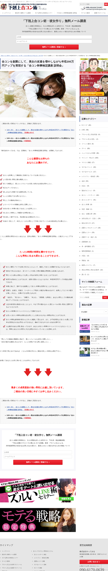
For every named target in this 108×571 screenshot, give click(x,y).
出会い (84, 187)
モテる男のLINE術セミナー (43, 13)
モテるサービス (87, 172)
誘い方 (84, 277)
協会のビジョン (87, 191)
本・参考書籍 (86, 248)
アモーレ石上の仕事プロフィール (12, 564)
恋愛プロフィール (100, 13)
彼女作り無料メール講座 (23, 13)
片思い (84, 258)
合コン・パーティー (88, 196)
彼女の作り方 (86, 224)
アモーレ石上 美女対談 (89, 134)
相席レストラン (87, 267)
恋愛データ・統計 (88, 239)
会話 (83, 182)
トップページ (6, 13)
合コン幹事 (85, 205)
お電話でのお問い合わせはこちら (89, 566)
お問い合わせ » (94, 562)
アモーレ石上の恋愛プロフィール (12, 568)
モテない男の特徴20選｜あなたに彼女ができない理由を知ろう (99, 353)
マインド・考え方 (88, 158)
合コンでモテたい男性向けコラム (43, 551)
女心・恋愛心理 (87, 215)
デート (84, 149)
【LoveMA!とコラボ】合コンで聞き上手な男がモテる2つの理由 (99, 329)
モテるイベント (87, 168)
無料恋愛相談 (86, 253)
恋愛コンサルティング (89, 229)
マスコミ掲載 (86, 163)
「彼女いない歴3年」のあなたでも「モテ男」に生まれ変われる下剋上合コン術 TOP (21, 55)
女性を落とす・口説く (89, 220)
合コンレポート (87, 201)
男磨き (84, 262)
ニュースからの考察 (88, 153)
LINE (83, 130)
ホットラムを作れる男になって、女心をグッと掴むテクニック (99, 341)
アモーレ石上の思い (88, 139)
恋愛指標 (85, 243)
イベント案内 (86, 144)
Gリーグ (84, 125)
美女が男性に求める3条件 (90, 272)
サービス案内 (85, 13)
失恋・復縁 (85, 210)
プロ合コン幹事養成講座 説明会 (67, 13)
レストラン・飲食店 (88, 177)
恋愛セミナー (86, 234)
